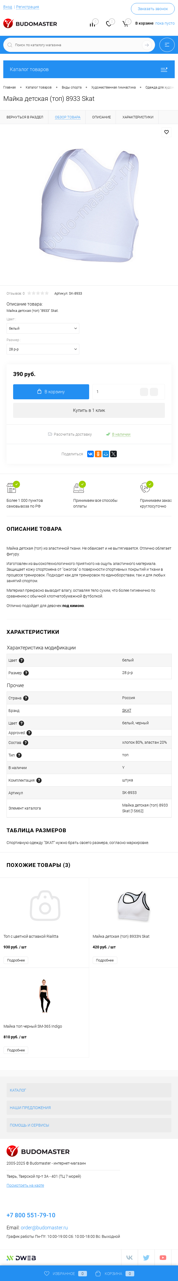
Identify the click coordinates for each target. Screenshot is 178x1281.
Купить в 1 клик (89, 410)
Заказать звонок (153, 9)
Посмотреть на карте (25, 1185)
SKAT (126, 710)
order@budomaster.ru (44, 1227)
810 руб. (44, 1040)
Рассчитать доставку (70, 434)
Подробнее (16, 960)
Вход (7, 7)
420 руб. (134, 950)
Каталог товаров (89, 69)
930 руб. (44, 950)
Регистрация (27, 7)
